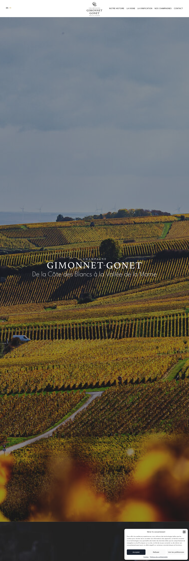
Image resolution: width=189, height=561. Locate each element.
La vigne (131, 8)
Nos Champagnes (163, 8)
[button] (184, 532)
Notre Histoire (116, 8)
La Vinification (145, 8)
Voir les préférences (176, 552)
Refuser (156, 552)
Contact (178, 8)
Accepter (136, 552)
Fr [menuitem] (10, 8)
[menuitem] (7, 8)
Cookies (146, 557)
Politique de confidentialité (159, 557)
